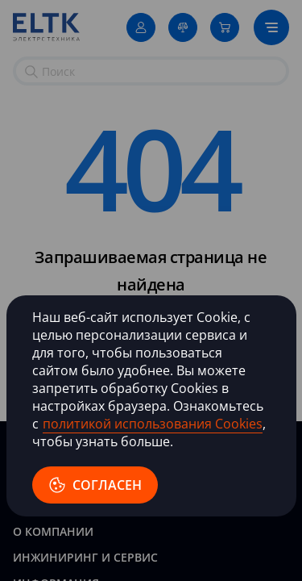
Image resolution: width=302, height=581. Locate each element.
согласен (95, 485)
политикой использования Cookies (153, 424)
